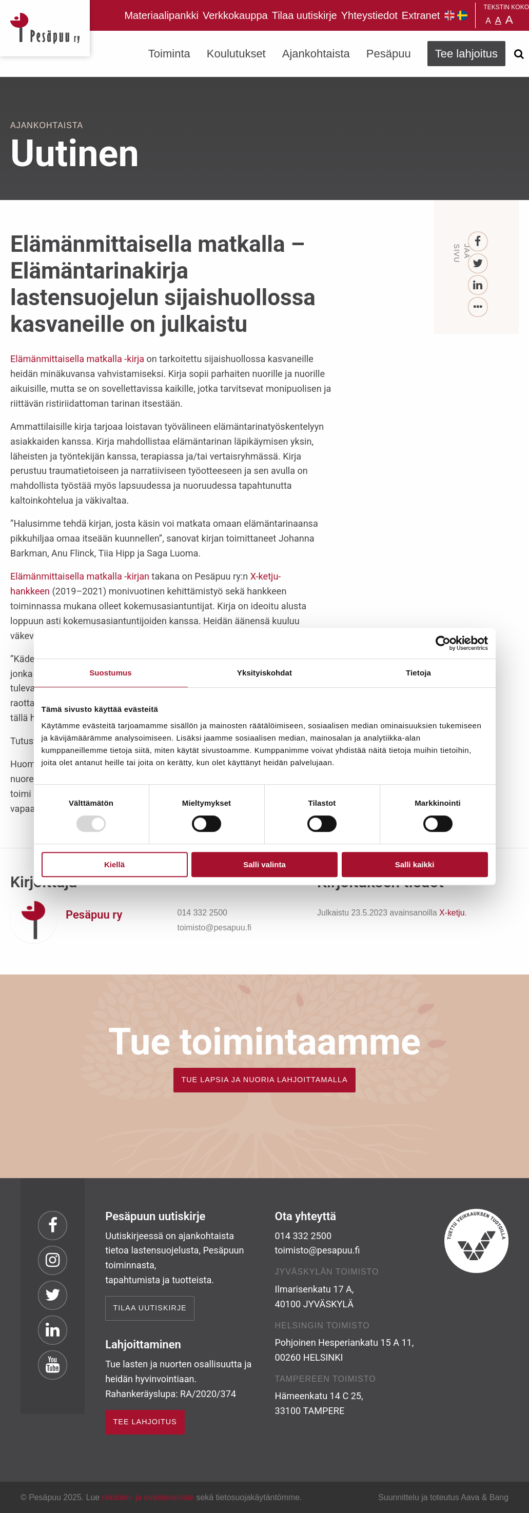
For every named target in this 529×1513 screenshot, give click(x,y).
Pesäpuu (45, 28)
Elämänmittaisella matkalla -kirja (77, 358)
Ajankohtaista (316, 53)
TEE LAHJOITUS (145, 1422)
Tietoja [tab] (418, 672)
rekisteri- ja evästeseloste (148, 1497)
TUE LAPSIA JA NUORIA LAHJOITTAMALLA (264, 1080)
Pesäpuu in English (449, 15)
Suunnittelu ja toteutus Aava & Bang (443, 1497)
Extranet (421, 15)
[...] (478, 307)
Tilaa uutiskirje (304, 15)
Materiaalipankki (161, 15)
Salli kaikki (415, 864)
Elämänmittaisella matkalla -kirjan (79, 576)
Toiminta (169, 53)
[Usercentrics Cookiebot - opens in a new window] (443, 643)
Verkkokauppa (235, 15)
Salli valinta (264, 864)
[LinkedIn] (478, 285)
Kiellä (114, 864)
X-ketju (452, 912)
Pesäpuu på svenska (462, 15)
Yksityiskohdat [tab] (264, 672)
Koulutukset (236, 53)
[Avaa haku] (519, 54)
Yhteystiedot (369, 15)
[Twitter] (478, 264)
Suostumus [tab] (110, 672)
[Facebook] (478, 242)
